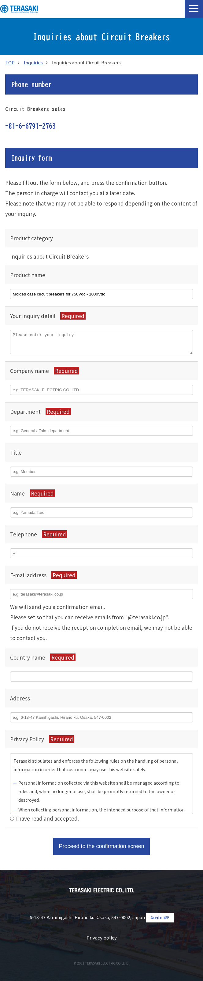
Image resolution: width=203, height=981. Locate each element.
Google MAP (160, 917)
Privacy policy (102, 937)
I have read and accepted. (47, 818)
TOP (10, 62)
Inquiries (33, 62)
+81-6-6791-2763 (30, 126)
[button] (194, 9)
